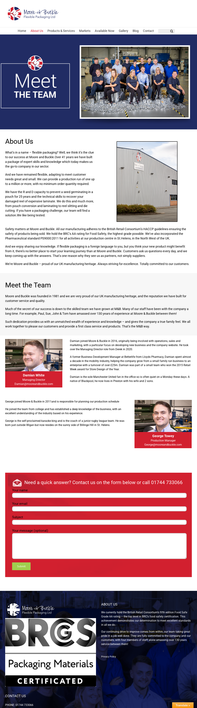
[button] (166, 31)
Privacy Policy (108, 656)
